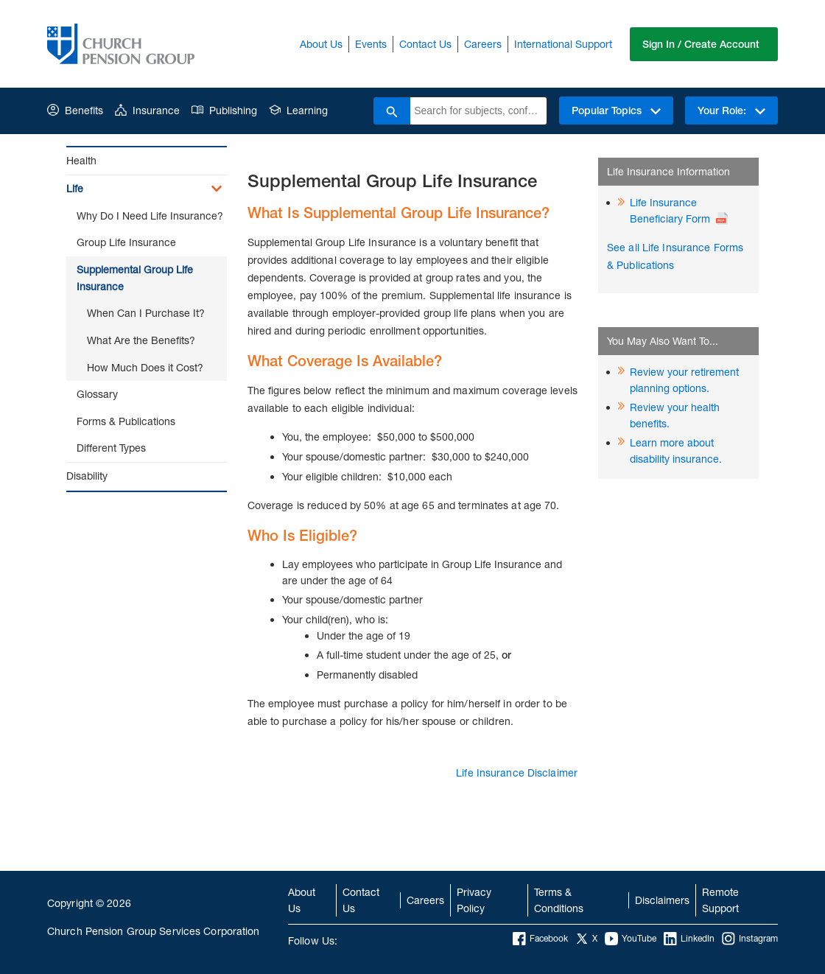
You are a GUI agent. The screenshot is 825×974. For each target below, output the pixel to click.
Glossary (97, 394)
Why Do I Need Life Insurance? (150, 215)
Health (81, 160)
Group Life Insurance (126, 242)
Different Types (111, 447)
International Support (563, 44)
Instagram (750, 938)
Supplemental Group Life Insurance (135, 277)
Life (74, 188)
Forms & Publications (126, 421)
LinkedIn (689, 938)
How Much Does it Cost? (145, 367)
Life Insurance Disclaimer (517, 772)
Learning (298, 110)
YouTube (630, 938)
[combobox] (478, 111)
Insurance (147, 110)
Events (371, 44)
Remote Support (720, 900)
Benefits (75, 110)
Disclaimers (662, 900)
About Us (321, 44)
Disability (87, 475)
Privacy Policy (474, 900)
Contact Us (425, 44)
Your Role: (731, 110)
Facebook (540, 938)
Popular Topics (616, 110)
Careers (483, 44)
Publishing (224, 110)
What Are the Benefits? (141, 340)
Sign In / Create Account (700, 44)
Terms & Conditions (558, 900)
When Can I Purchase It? (146, 312)
